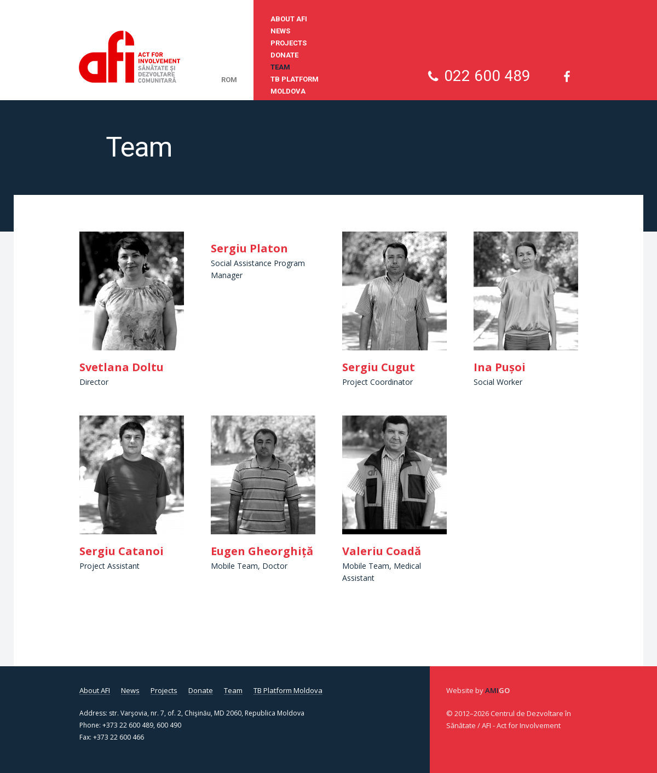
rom (229, 80)
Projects (288, 43)
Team (280, 67)
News (280, 31)
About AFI (288, 19)
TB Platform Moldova (294, 85)
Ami (497, 690)
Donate (284, 55)
